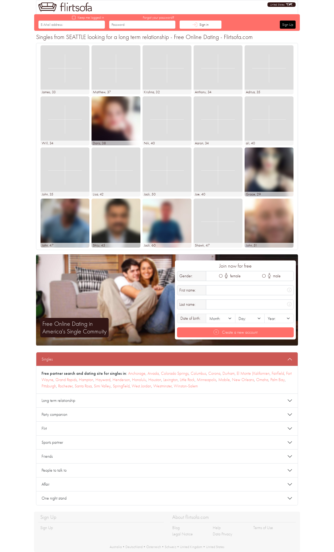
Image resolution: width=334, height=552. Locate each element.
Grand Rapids (66, 379)
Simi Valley (102, 386)
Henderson (121, 379)
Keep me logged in (91, 17)
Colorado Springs (175, 373)
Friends (47, 456)
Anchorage (136, 373)
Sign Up (287, 24)
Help (217, 527)
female (233, 276)
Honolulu (139, 379)
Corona (214, 373)
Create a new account (235, 332)
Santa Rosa (83, 386)
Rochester (65, 386)
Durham (228, 373)
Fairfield (278, 373)
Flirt (44, 428)
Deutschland (134, 546)
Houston (154, 379)
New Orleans (243, 379)
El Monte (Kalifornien (253, 373)
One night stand (54, 498)
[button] (281, 4)
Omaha (262, 379)
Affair (45, 484)
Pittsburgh (49, 386)
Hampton (86, 379)
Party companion (54, 414)
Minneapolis (206, 379)
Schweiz (170, 546)
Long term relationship (58, 400)
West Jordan (141, 386)
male (274, 276)
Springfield (121, 386)
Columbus (198, 373)
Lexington (170, 379)
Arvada (153, 373)
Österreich (153, 546)
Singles (47, 359)
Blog (176, 527)
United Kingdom (191, 546)
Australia (116, 546)
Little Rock (187, 379)
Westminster (162, 386)
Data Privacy (222, 534)
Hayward (102, 379)
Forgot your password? (158, 17)
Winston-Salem (186, 386)
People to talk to (54, 470)
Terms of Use (263, 527)
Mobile (224, 379)
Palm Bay (277, 379)
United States (215, 546)
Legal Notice (182, 534)
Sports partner (52, 442)
